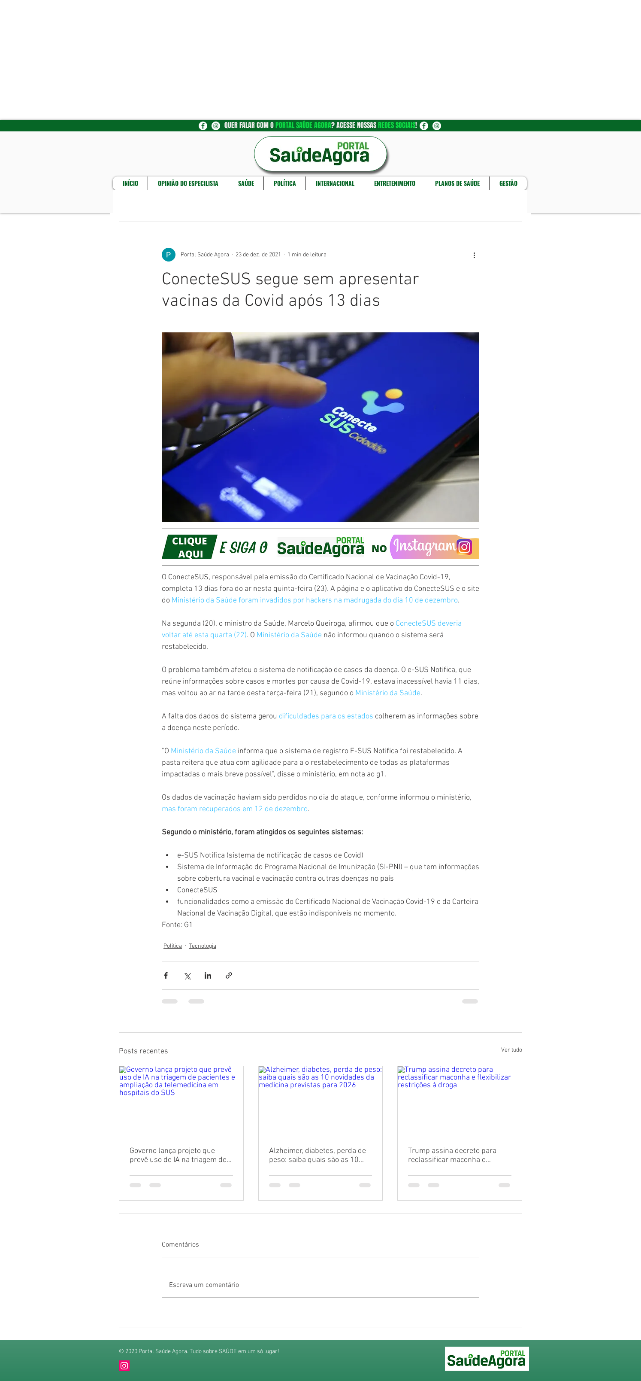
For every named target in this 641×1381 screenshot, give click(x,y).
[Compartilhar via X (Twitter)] (187, 975)
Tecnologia (202, 946)
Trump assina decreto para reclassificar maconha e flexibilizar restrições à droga (455, 1156)
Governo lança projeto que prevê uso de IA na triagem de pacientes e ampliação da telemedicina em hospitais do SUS (178, 1156)
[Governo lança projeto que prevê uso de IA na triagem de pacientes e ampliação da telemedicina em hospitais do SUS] (181, 1101)
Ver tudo (511, 1050)
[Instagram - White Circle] (216, 126)
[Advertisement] (257, 60)
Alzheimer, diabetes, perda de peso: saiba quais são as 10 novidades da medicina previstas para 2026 (317, 1156)
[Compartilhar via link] (229, 975)
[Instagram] (124, 1365)
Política (172, 946)
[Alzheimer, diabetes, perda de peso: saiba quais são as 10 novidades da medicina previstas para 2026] (321, 1101)
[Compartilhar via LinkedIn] (208, 975)
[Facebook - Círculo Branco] (203, 126)
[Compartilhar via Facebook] (166, 975)
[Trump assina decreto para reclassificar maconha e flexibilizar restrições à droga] (460, 1101)
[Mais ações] (474, 254)
